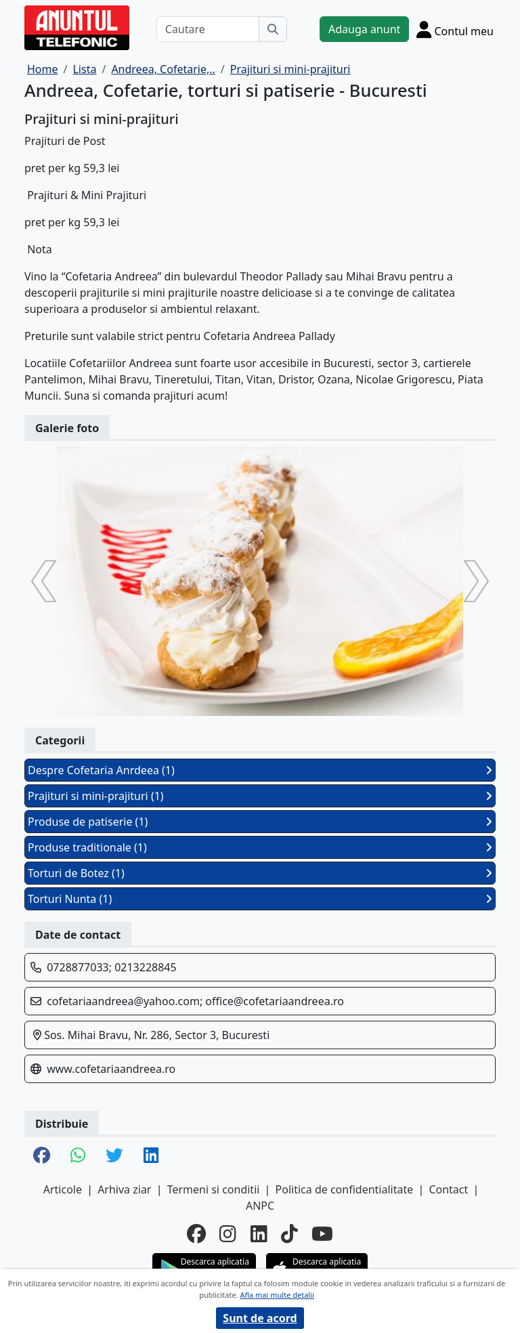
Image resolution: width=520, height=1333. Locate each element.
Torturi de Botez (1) (260, 873)
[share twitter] (114, 1156)
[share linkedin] (151, 1156)
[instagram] (227, 1233)
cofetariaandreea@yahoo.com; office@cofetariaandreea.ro (195, 1001)
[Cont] (455, 29)
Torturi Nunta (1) (260, 898)
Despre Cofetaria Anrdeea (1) (260, 770)
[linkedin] (259, 1233)
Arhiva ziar (124, 1189)
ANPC (260, 1205)
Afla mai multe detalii (276, 1295)
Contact (448, 1189)
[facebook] (196, 1233)
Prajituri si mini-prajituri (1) (260, 795)
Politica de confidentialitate (345, 1189)
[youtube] (322, 1233)
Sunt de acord (260, 1318)
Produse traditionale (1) (260, 847)
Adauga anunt (364, 29)
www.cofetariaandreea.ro (111, 1068)
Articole (62, 1189)
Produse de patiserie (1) (260, 821)
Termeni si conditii (213, 1189)
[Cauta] (273, 29)
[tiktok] (289, 1233)
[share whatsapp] (78, 1156)
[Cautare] (207, 29)
